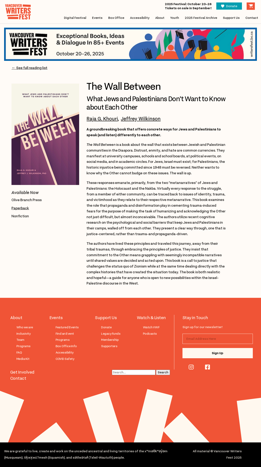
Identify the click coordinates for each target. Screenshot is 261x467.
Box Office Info (66, 346)
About (159, 18)
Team (20, 340)
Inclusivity (23, 334)
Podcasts (150, 334)
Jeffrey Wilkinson (141, 119)
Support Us (231, 18)
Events (97, 18)
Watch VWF (151, 327)
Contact (251, 18)
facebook (207, 367)
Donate (231, 6)
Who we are (24, 327)
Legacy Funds (110, 334)
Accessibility (139, 18)
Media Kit (22, 359)
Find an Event (65, 334)
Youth (174, 18)
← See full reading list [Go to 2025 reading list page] (29, 68)
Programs (23, 346)
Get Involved (22, 372)
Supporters (109, 346)
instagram (191, 367)
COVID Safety (65, 359)
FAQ (19, 352)
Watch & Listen (151, 317)
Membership (110, 340)
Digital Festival (75, 18)
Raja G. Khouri (102, 119)
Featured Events (67, 327)
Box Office (116, 18)
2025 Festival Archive (201, 18)
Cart (250, 6)
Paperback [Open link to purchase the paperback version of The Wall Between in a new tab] (20, 208)
